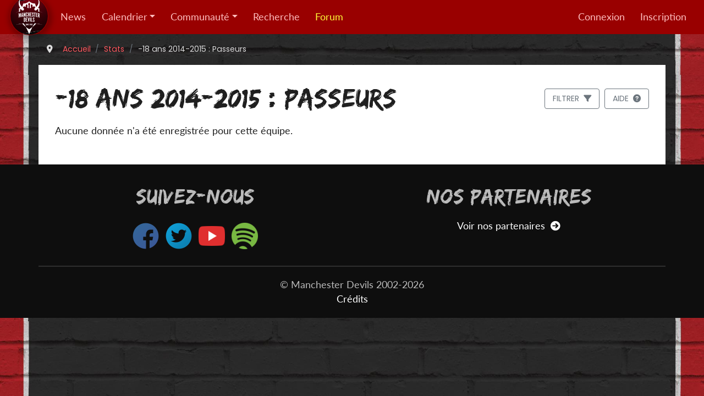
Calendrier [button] (124, 17)
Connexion (601, 17)
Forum (329, 17)
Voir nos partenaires (508, 226)
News (73, 17)
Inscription (663, 17)
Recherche (276, 17)
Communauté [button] (199, 17)
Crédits (352, 299)
